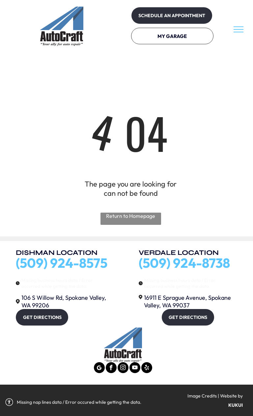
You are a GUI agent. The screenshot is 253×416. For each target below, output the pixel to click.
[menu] (238, 29)
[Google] (99, 368)
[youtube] (134, 368)
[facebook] (111, 368)
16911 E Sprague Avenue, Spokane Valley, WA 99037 (187, 301)
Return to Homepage (130, 216)
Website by (231, 396)
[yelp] (146, 368)
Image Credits (202, 396)
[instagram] (123, 368)
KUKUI (235, 405)
